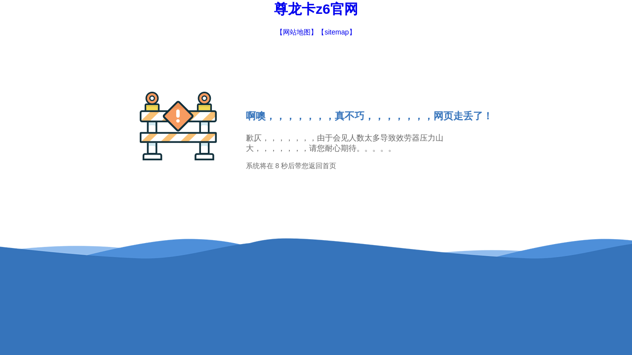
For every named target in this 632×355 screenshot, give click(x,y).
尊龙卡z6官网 (316, 9)
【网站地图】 (296, 32)
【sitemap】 (336, 32)
